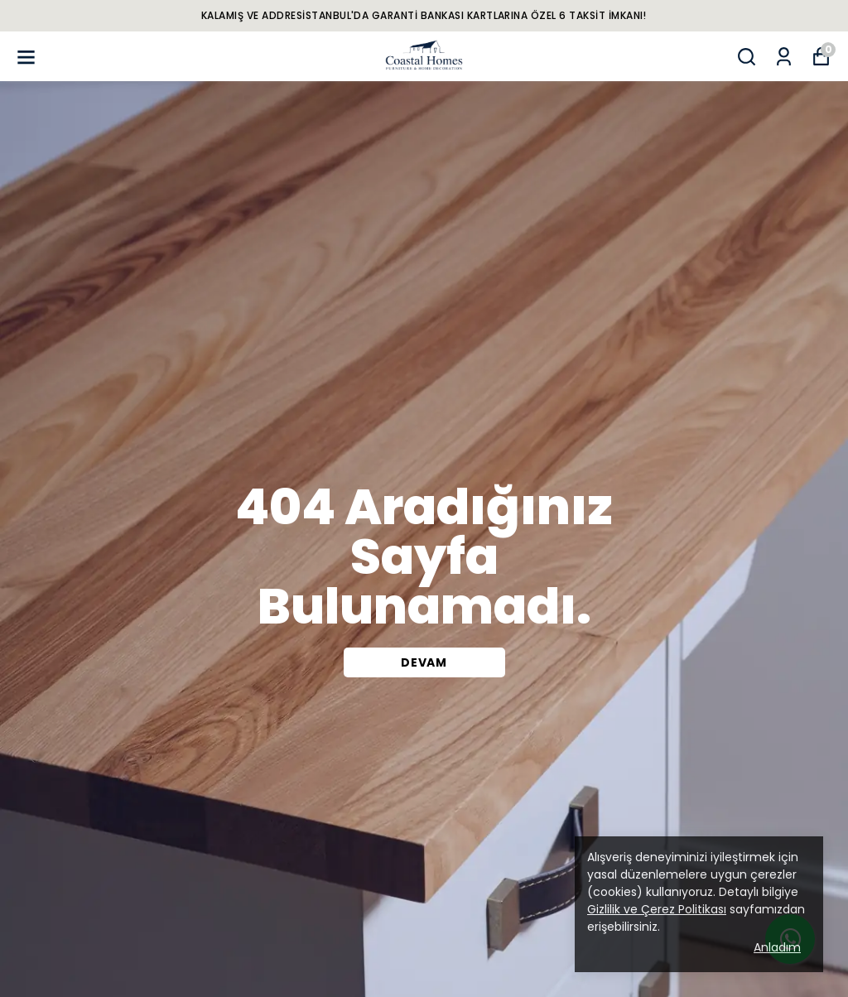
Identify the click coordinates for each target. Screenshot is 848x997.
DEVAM (424, 662)
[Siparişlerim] (783, 56)
